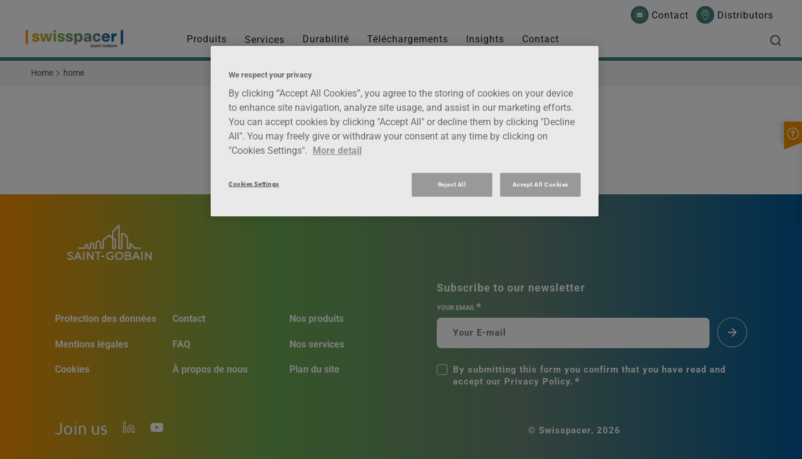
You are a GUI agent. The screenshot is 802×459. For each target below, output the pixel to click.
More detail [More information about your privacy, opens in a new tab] (337, 150)
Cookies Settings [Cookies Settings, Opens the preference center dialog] (254, 184)
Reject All (452, 184)
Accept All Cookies (541, 184)
